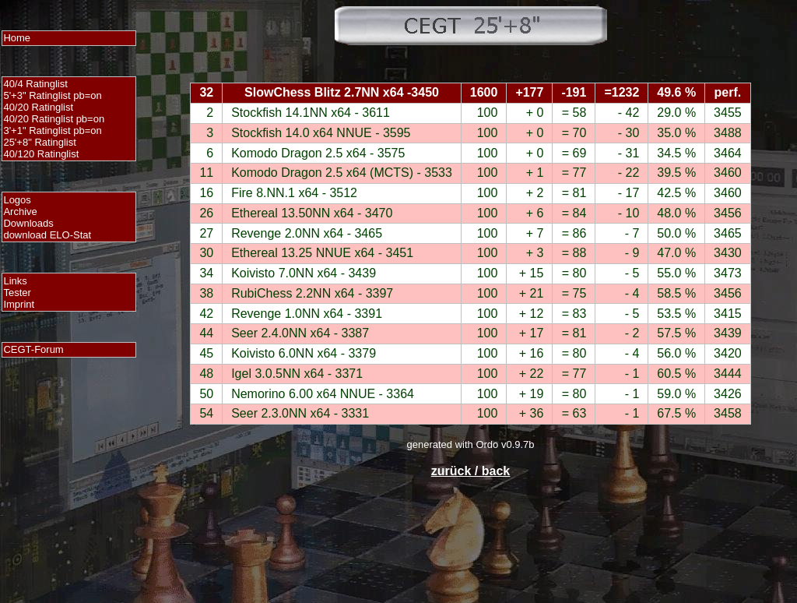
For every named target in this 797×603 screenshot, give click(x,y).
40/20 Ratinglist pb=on (53, 119)
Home (16, 38)
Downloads (28, 223)
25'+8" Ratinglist (39, 142)
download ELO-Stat (47, 235)
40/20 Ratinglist (38, 107)
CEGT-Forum (33, 349)
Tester (16, 292)
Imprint (18, 304)
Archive (20, 211)
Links (14, 281)
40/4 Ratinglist (35, 84)
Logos (16, 200)
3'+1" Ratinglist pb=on (52, 130)
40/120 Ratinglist (41, 154)
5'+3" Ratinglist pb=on (52, 95)
